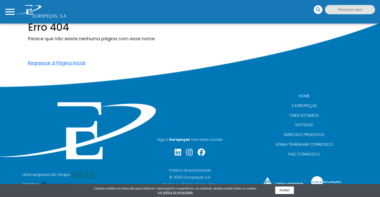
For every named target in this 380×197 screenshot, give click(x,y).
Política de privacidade (190, 170)
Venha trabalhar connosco (304, 144)
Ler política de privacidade (175, 192)
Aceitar (284, 190)
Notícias (304, 125)
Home (304, 96)
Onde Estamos (304, 115)
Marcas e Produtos (304, 135)
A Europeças (304, 105)
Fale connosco (304, 154)
